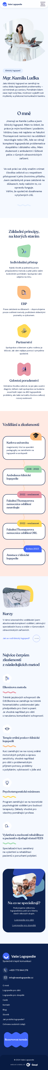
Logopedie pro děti (24, 919)
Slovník (6, 1014)
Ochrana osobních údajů (14, 1024)
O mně (6, 985)
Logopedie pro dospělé (24, 925)
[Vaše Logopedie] (12, 4)
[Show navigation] (42, 4)
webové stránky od (24, 1064)
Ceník (5, 1000)
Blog (5, 1009)
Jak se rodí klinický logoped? (16, 638)
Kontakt (6, 1005)
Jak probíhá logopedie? (13, 1019)
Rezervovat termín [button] (16, 1039)
